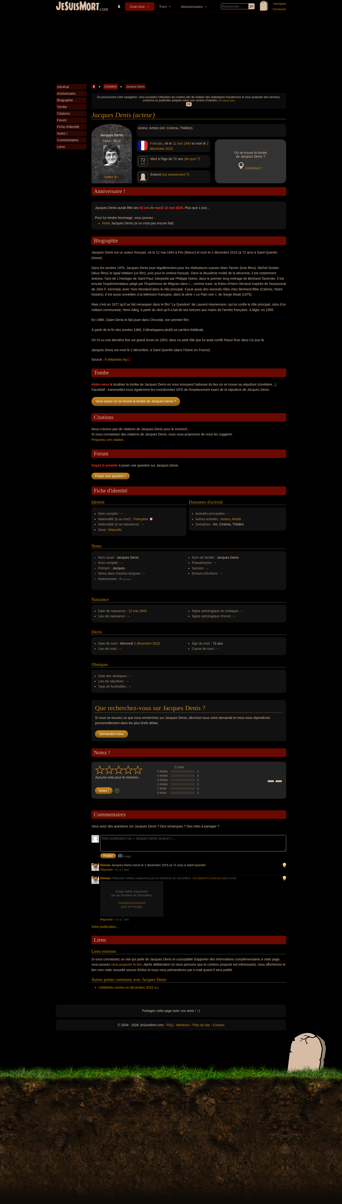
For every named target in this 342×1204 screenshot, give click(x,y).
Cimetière (137, 7)
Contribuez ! (253, 168)
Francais (156, 143)
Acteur (225, 519)
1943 (187, 143)
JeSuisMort (78, 6)
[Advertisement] (171, 48)
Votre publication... (105, 927)
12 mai (178, 143)
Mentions (183, 1025)
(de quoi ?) (192, 159)
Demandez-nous (111, 734)
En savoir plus (226, 100)
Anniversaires (192, 7)
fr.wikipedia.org (116, 359)
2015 (169, 149)
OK (189, 104)
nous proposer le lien (126, 964)
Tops (163, 7)
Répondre (106, 869)
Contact (218, 1025)
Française (140, 519)
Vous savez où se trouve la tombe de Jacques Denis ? (136, 401)
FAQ (169, 1025)
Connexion (279, 9)
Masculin (115, 530)
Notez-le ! (111, 177)
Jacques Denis (135, 86)
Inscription (279, 3)
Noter (106, 223)
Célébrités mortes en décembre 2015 (126, 987)
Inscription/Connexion (207, 878)
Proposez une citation (107, 440)
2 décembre (143, 643)
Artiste (236, 519)
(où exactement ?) (175, 174)
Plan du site (201, 1025)
